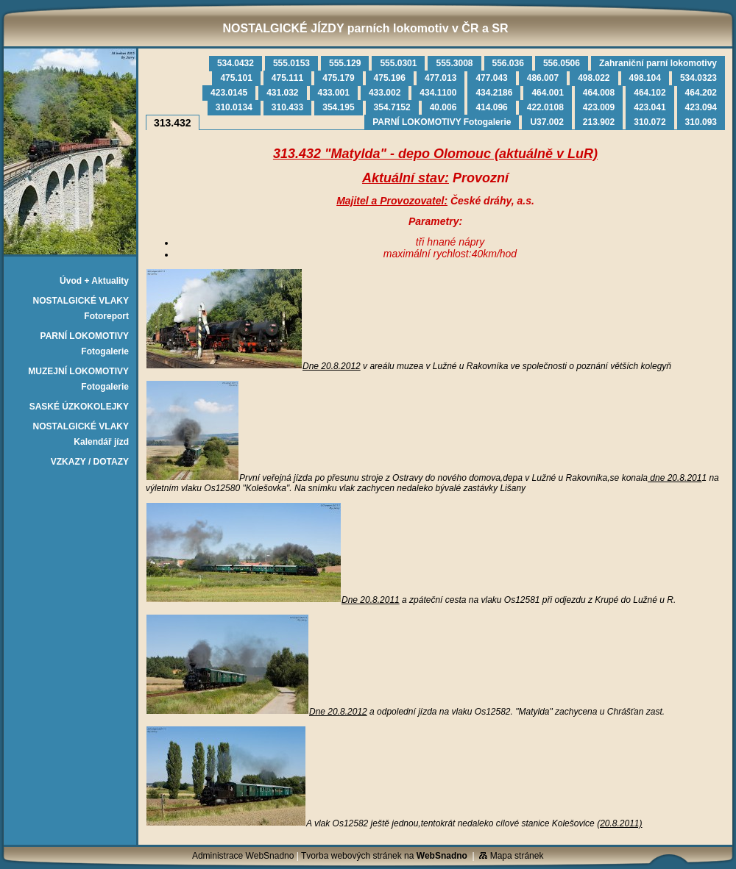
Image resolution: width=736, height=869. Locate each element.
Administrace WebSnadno (243, 856)
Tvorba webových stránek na (384, 856)
